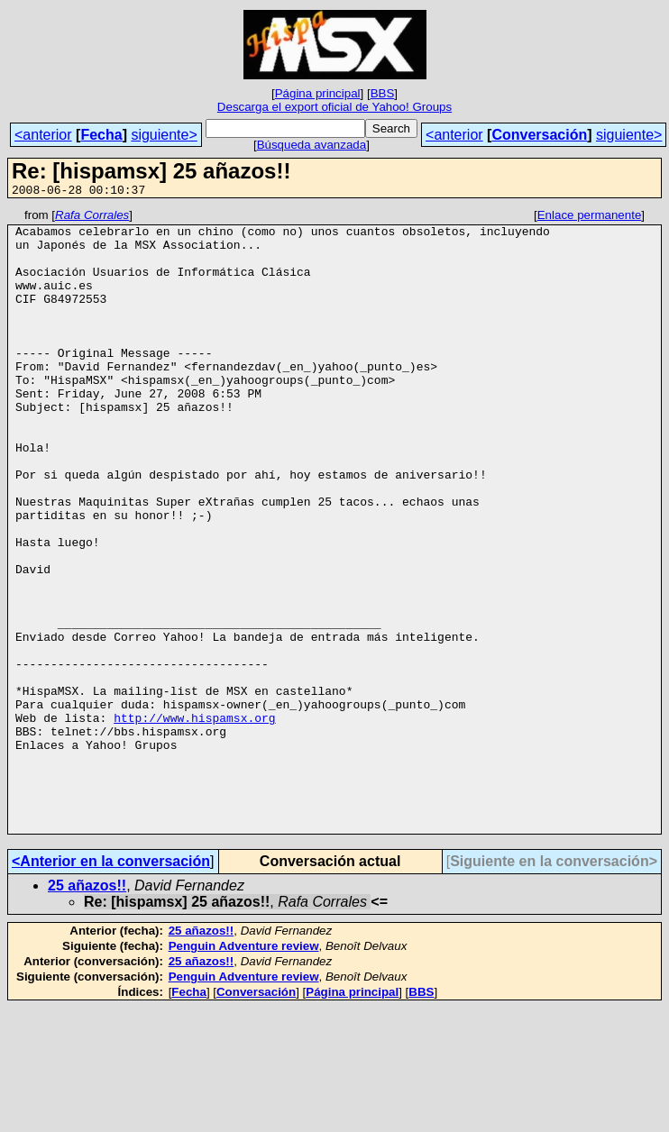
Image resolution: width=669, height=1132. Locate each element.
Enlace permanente (589, 217)
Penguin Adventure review (244, 1070)
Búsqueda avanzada (312, 144)
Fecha (101, 134)
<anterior (43, 134)
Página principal (318, 93)
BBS (383, 93)
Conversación (539, 134)
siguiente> (164, 134)
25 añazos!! (87, 1010)
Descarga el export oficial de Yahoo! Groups (334, 107)
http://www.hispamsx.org (194, 820)
